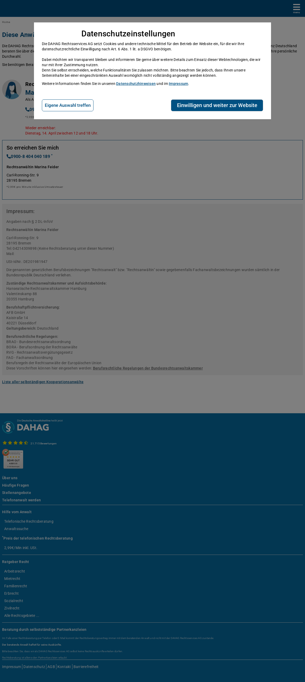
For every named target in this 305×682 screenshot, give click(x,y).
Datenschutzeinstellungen (128, 33)
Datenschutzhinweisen (136, 83)
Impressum (178, 83)
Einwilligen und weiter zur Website (217, 105)
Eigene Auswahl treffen (68, 105)
